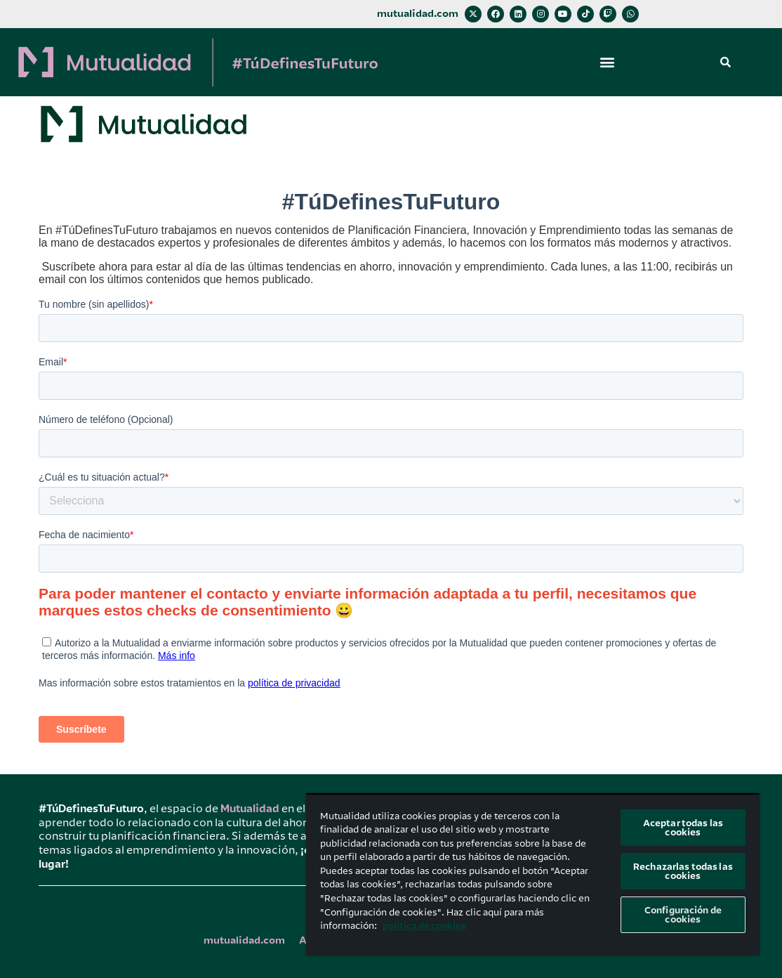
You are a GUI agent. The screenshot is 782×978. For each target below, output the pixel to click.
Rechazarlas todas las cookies (683, 871)
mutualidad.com (417, 13)
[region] (533, 874)
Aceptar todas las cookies (683, 827)
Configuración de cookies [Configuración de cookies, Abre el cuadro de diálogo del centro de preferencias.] (683, 914)
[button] (606, 62)
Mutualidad (249, 809)
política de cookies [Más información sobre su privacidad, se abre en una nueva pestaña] (424, 926)
